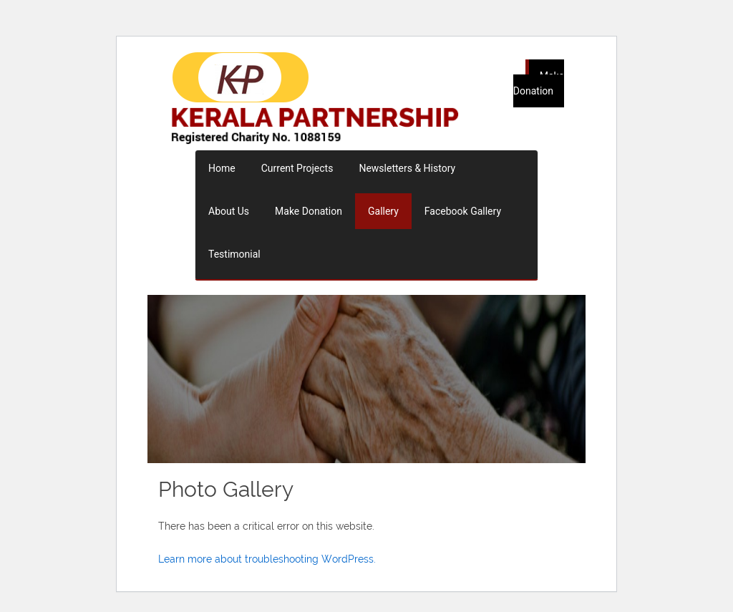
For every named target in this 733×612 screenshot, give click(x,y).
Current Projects (297, 168)
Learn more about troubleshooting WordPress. (267, 559)
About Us (228, 211)
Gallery (383, 211)
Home (222, 168)
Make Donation (538, 83)
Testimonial (234, 254)
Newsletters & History (407, 168)
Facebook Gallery (462, 211)
